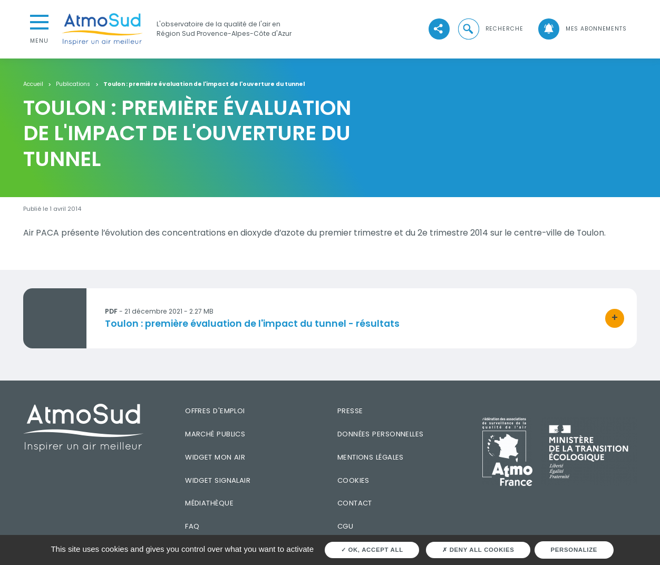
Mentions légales (370, 457)
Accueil (33, 84)
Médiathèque (209, 503)
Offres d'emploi (215, 411)
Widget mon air (215, 457)
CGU (345, 526)
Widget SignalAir (217, 480)
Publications (73, 84)
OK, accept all (372, 550)
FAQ (192, 526)
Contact (354, 503)
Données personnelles (380, 434)
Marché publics (215, 434)
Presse (350, 411)
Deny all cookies (478, 550)
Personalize (574, 550)
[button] (490, 29)
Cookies (353, 480)
